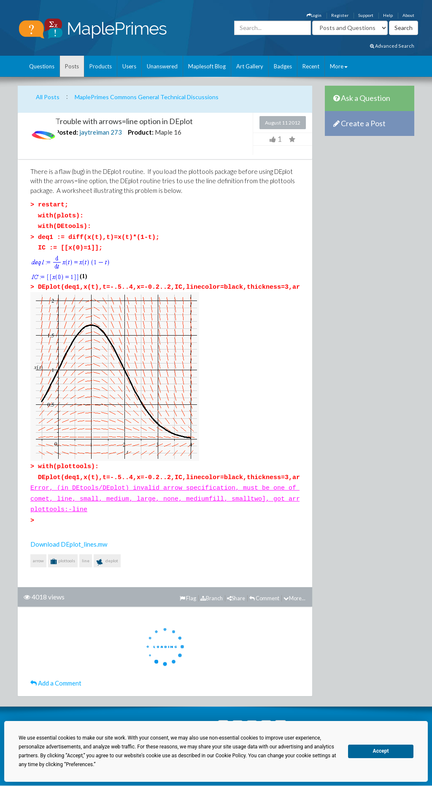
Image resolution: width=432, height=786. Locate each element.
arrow (38, 560)
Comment (264, 598)
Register (339, 15)
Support (365, 15)
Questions (41, 66)
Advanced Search (392, 46)
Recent (310, 66)
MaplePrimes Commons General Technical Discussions (147, 96)
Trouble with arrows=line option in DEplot (124, 121)
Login (314, 15)
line (85, 560)
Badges (283, 66)
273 (116, 132)
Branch (211, 598)
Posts (72, 66)
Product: (141, 132)
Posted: (66, 132)
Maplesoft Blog (207, 66)
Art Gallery (249, 66)
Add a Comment (55, 683)
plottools (63, 561)
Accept (381, 751)
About (408, 15)
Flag (188, 598)
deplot (107, 562)
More (339, 66)
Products (100, 66)
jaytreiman (94, 132)
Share (236, 598)
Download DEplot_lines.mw (68, 544)
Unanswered (162, 66)
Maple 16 (168, 132)
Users (129, 66)
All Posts (47, 96)
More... (294, 598)
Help (388, 15)
